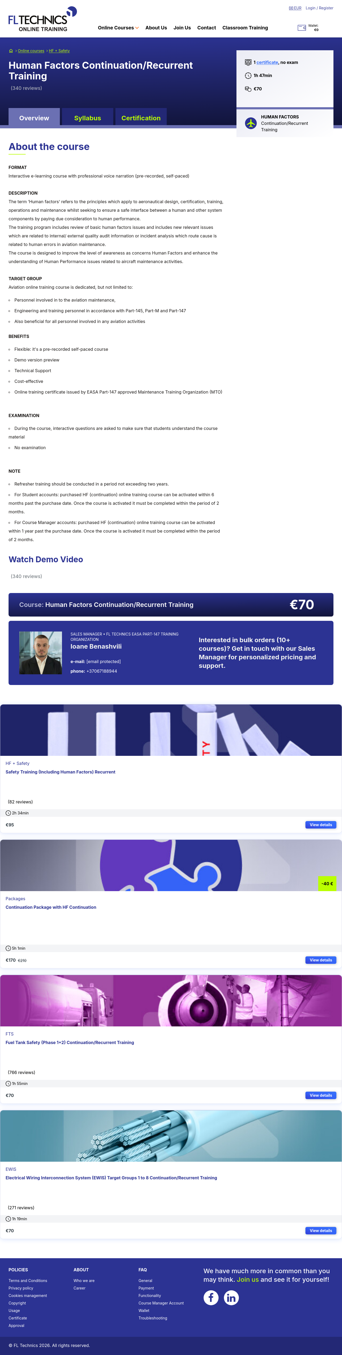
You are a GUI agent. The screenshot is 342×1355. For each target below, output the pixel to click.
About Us (156, 27)
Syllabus (87, 118)
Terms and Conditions (28, 1280)
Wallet (143, 1310)
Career (79, 1288)
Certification (141, 118)
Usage (14, 1310)
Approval (16, 1325)
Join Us (182, 27)
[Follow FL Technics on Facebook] (211, 1297)
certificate (267, 62)
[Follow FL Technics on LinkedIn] (231, 1297)
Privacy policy (21, 1288)
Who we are (84, 1280)
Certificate (18, 1318)
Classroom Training (245, 27)
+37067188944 (94, 671)
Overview (34, 118)
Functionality (149, 1295)
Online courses (31, 50)
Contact (206, 27)
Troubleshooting (152, 1318)
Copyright (17, 1303)
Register (326, 8)
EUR (295, 8)
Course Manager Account (161, 1303)
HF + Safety (59, 50)
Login (311, 8)
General (145, 1280)
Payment (146, 1288)
